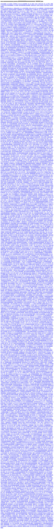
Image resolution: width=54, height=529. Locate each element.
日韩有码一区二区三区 (6, 157)
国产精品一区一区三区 (18, 207)
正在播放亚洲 (4, 9)
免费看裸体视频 (14, 258)
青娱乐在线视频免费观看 (12, 71)
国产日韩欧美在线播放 (6, 18)
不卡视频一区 (13, 319)
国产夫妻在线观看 (23, 229)
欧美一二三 (9, 359)
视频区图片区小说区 (40, 475)
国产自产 (36, 268)
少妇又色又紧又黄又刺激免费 (15, 46)
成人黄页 (22, 437)
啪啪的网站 (39, 72)
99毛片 (30, 144)
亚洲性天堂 (39, 153)
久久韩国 (12, 164)
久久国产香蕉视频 (36, 387)
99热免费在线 (12, 39)
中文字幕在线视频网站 (12, 88)
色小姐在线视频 (26, 208)
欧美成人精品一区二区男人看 (21, 210)
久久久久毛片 (49, 66)
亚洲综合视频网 (18, 277)
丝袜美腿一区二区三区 (16, 93)
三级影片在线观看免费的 (32, 93)
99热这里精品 (34, 360)
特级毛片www (27, 439)
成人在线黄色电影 (45, 255)
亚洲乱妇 (7, 52)
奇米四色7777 (49, 82)
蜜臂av (25, 300)
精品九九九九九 (38, 178)
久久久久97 (11, 195)
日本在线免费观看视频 (7, 144)
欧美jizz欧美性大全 (48, 106)
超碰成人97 (34, 273)
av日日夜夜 (31, 154)
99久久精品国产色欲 (15, 192)
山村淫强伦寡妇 (13, 179)
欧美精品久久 (24, 296)
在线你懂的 (15, 31)
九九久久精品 (31, 258)
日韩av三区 (47, 502)
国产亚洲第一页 (38, 251)
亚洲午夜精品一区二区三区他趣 (41, 144)
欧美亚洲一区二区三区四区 (46, 429)
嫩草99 (44, 435)
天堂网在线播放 (22, 118)
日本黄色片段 (49, 195)
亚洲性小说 (11, 404)
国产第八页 (11, 331)
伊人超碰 (20, 356)
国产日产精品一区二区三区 (19, 363)
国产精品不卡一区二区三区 (21, 521)
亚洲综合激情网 (41, 441)
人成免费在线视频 (48, 419)
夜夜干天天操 (42, 62)
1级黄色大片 (14, 441)
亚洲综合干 (48, 444)
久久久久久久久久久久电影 (24, 255)
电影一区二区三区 (6, 185)
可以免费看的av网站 (19, 287)
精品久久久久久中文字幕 (29, 388)
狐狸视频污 (15, 87)
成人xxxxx (8, 502)
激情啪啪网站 (7, 159)
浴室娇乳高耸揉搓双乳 (40, 270)
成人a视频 (47, 80)
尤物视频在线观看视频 (19, 30)
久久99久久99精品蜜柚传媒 (30, 336)
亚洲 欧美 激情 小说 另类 (18, 321)
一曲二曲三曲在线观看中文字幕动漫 (23, 410)
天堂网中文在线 (27, 164)
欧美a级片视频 (4, 36)
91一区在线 (26, 482)
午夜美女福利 (43, 321)
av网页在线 (11, 201)
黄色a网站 (32, 107)
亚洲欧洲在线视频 (26, 230)
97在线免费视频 (17, 230)
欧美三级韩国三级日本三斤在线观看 (32, 134)
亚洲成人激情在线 (32, 195)
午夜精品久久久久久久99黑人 (26, 37)
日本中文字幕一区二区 (19, 448)
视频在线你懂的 (21, 137)
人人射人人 (25, 325)
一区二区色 (16, 91)
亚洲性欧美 (41, 299)
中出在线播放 (12, 349)
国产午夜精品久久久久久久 (9, 255)
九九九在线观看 (22, 204)
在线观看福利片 (33, 309)
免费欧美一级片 (36, 454)
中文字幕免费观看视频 (10, 47)
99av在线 (50, 271)
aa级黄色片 (34, 226)
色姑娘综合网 (9, 178)
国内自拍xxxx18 (26, 362)
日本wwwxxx (38, 138)
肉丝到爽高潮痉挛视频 (30, 494)
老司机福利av (4, 22)
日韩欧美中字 (21, 52)
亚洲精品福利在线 (20, 163)
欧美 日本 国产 (49, 69)
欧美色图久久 (32, 240)
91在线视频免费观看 (31, 261)
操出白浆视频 (11, 160)
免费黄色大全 (33, 379)
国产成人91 (38, 324)
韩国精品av (6, 437)
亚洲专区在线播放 (15, 261)
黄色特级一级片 (18, 523)
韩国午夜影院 (37, 409)
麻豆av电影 (24, 142)
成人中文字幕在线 (26, 49)
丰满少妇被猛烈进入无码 (20, 302)
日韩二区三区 (37, 156)
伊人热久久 (39, 245)
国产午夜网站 (27, 476)
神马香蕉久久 (34, 50)
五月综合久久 (26, 384)
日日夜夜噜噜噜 (14, 176)
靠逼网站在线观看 (7, 66)
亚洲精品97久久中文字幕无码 (46, 279)
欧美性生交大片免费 (37, 94)
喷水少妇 (43, 138)
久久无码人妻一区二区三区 (18, 106)
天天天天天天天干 (31, 150)
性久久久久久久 (26, 82)
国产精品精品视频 (30, 350)
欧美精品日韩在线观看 (17, 112)
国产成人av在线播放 (15, 40)
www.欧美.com (47, 194)
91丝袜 (7, 319)
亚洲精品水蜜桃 (14, 375)
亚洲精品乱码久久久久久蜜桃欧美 (31, 59)
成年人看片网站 (11, 99)
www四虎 (48, 151)
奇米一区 (7, 75)
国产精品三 (34, 280)
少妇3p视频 (12, 501)
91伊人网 (12, 273)
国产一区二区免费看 (10, 216)
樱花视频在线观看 (19, 407)
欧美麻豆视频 (49, 191)
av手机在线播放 (29, 84)
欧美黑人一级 (28, 378)
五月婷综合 (40, 12)
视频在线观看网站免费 (47, 381)
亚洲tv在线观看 (47, 78)
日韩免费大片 (31, 292)
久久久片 (12, 271)
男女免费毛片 (11, 49)
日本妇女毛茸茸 (37, 437)
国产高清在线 (39, 350)
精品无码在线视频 (38, 514)
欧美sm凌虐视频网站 (28, 17)
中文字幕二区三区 (21, 213)
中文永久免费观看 (13, 34)
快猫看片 (47, 336)
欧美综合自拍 (43, 216)
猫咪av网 (29, 200)
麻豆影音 (36, 119)
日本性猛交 (49, 293)
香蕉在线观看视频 (31, 480)
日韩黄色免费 (4, 197)
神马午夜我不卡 (16, 14)
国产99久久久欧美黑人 (32, 27)
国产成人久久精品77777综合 (29, 148)
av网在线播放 (43, 25)
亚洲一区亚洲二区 (19, 103)
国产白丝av (8, 113)
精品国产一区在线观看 (39, 444)
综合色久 (23, 125)
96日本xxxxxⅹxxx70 (46, 56)
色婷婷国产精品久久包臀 (41, 132)
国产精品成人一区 (10, 15)
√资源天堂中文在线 (15, 467)
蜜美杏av (23, 40)
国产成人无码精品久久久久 (11, 94)
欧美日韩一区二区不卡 (12, 499)
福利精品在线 (14, 169)
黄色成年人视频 (23, 145)
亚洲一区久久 (19, 283)
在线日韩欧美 (13, 432)
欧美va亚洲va (30, 156)
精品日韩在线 (8, 14)
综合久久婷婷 (4, 324)
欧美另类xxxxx (15, 186)
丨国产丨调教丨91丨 (31, 11)
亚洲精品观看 (7, 338)
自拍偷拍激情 (11, 74)
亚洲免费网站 (29, 295)
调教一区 (37, 104)
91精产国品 (8, 153)
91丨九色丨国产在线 (33, 325)
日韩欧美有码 (31, 176)
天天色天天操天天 (5, 432)
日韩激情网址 (44, 437)
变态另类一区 (11, 217)
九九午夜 (3, 142)
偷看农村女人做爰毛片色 (46, 84)
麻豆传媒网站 (30, 138)
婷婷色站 (11, 175)
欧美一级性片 (10, 33)
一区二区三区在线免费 (16, 208)
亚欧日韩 (6, 360)
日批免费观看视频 (15, 44)
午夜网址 (35, 426)
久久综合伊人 (24, 126)
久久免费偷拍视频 (37, 262)
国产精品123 (28, 94)
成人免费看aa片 (33, 501)
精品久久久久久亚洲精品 (12, 366)
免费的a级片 (7, 164)
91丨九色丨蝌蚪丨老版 (41, 20)
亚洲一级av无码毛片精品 (44, 463)
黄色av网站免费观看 (29, 315)
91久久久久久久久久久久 (45, 166)
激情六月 (47, 230)
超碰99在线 (10, 483)
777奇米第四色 (26, 303)
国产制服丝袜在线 (28, 46)
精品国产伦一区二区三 (12, 78)
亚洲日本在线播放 (15, 267)
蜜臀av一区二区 (29, 289)
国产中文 (39, 283)
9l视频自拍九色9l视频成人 (32, 85)
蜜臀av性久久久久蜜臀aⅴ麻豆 (39, 477)
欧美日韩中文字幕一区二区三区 (21, 122)
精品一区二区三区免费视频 (22, 167)
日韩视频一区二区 (35, 255)
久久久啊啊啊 (39, 189)
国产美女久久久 (19, 476)
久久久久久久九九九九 (15, 56)
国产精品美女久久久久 (40, 401)
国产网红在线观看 (43, 101)
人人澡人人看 (31, 145)
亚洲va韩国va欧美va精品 (31, 55)
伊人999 (49, 340)
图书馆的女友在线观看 (12, 352)
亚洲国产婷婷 (35, 101)
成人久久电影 (11, 284)
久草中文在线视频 (12, 419)
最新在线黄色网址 (27, 180)
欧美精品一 (29, 198)
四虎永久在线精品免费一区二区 (26, 432)
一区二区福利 (23, 154)
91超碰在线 (43, 517)
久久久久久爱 (21, 418)
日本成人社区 (7, 112)
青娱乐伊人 (40, 74)
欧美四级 (20, 453)
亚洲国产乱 (20, 336)
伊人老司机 (35, 355)
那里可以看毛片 (18, 33)
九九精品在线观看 (33, 44)
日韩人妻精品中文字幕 (45, 214)
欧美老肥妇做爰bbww (32, 464)
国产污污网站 (17, 425)
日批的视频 (38, 40)
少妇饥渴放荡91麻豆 (28, 523)
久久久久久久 (31, 25)
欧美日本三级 (48, 24)
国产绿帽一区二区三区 (17, 17)
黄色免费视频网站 (35, 53)
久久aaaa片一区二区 (46, 31)
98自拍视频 (39, 150)
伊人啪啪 (11, 210)
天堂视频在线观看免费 (25, 479)
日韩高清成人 (24, 425)
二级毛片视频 (26, 469)
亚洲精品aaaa (48, 17)
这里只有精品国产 (45, 116)
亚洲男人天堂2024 (5, 25)
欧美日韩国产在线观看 (14, 497)
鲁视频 (45, 360)
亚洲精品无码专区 (48, 461)
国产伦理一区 (30, 213)
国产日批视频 (4, 331)
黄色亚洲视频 (9, 248)
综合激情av (11, 24)
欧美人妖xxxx (22, 238)
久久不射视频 (13, 460)
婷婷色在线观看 (43, 75)
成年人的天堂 (4, 39)
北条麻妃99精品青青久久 (45, 464)
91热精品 (9, 11)
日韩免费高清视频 (38, 213)
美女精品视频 (13, 382)
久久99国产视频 (26, 61)
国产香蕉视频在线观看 (27, 192)
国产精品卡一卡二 (36, 22)
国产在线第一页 (29, 30)
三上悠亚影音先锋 (28, 31)
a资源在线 (5, 74)
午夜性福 (46, 422)
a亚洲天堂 (28, 125)
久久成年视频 (33, 128)
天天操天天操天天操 (33, 142)
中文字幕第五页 (6, 397)
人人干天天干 (24, 44)
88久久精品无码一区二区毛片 (42, 107)
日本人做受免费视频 (30, 502)
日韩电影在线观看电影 (16, 82)
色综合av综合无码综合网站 (22, 99)
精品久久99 (36, 87)
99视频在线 (19, 49)
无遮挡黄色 (30, 194)
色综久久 (14, 185)
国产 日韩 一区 (26, 50)
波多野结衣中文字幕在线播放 (43, 438)
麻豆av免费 (12, 438)
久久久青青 (20, 265)
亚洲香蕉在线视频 (41, 41)
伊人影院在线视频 (8, 384)
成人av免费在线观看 (37, 28)
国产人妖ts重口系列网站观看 (20, 189)
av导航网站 (18, 15)
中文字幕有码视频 (11, 517)
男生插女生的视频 (44, 135)
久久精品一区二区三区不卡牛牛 (31, 112)
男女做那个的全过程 (15, 97)
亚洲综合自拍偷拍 (22, 188)
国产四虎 (3, 356)
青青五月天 (28, 106)
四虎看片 (33, 61)
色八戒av (37, 145)
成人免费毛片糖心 (17, 327)
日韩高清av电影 (26, 140)
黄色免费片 (36, 298)
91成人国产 (47, 213)
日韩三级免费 (23, 138)
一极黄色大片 (12, 36)
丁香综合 (15, 270)
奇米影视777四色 (45, 40)
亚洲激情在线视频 (11, 393)
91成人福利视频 (23, 366)
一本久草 (50, 239)
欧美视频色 (32, 296)
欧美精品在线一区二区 (20, 72)
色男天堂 (18, 126)
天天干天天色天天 (48, 217)
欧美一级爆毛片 (44, 145)
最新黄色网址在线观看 (31, 418)
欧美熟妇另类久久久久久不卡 (16, 276)
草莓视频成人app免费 (6, 219)
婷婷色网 (39, 303)
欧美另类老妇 (7, 259)
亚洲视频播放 (31, 189)
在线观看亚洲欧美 (47, 94)
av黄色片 (36, 407)
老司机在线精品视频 (39, 65)
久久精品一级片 (8, 194)
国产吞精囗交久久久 (44, 96)
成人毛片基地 (18, 371)
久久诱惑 (6, 347)
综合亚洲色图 (14, 507)
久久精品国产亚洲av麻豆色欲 (14, 115)
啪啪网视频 (32, 173)
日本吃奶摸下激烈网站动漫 (25, 90)
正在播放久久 (16, 489)
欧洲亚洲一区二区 (5, 192)
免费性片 (51, 204)
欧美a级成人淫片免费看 (43, 379)
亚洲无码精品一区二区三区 (44, 128)
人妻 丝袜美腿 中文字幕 (16, 303)
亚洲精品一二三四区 (26, 267)
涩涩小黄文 (29, 489)
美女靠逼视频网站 (5, 375)
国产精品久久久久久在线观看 (26, 147)
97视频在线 (34, 169)
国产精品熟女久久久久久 (7, 28)
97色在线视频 (7, 261)
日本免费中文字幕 (43, 27)
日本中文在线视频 (5, 292)
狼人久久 (31, 229)
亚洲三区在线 (8, 21)
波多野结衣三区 (12, 482)
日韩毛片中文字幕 (15, 128)
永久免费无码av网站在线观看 (11, 394)
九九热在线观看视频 (17, 333)
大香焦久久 (14, 418)
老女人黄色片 (18, 61)
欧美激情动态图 (13, 257)
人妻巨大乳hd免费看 (14, 252)
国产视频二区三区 (37, 14)
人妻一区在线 (4, 227)
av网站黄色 (45, 224)
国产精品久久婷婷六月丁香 (18, 401)
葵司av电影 (13, 43)
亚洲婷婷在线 (35, 216)
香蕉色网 (16, 141)
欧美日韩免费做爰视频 (16, 330)
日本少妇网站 (38, 176)
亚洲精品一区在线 (47, 233)
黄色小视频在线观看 (20, 344)
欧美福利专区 (32, 41)
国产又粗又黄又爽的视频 (28, 15)
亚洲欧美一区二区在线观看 (40, 9)
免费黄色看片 (10, 466)
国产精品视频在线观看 (46, 68)
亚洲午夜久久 (49, 71)
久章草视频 (20, 58)
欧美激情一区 (5, 453)
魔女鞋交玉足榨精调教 (24, 169)
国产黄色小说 (22, 150)
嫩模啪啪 (3, 311)
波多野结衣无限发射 (6, 280)
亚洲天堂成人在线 (36, 100)
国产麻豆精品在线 (26, 273)
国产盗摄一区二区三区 (30, 80)
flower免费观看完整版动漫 (30, 283)
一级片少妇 (47, 363)
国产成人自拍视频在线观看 (23, 36)
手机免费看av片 (23, 507)
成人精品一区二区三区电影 (7, 472)
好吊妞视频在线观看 (12, 308)
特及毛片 (20, 31)
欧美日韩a (3, 403)
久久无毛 (19, 495)
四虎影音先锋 (13, 204)
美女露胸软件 (15, 194)
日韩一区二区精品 (38, 425)
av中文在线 (29, 43)
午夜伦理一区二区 (5, 43)
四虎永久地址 (21, 259)
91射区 (23, 93)
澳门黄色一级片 (21, 109)
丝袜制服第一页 (13, 77)
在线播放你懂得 (14, 84)
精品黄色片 (19, 286)
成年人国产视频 (41, 82)
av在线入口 (12, 167)
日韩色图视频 (35, 81)
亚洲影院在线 (46, 495)
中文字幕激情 (34, 58)
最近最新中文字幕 (43, 122)
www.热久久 (33, 12)
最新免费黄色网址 (44, 85)
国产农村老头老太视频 (32, 75)
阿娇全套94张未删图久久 (30, 359)
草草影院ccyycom (5, 475)
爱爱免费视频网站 (29, 132)
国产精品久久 (48, 242)
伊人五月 (10, 138)
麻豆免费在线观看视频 (30, 271)
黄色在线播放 (4, 482)
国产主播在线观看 (9, 407)
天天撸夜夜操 (9, 300)
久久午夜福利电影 (5, 431)
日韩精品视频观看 (5, 223)
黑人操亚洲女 (29, 311)
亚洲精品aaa (12, 163)
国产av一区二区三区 (20, 172)
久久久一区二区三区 (40, 492)
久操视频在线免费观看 (47, 156)
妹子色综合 (12, 279)
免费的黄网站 (29, 129)
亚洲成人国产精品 (27, 453)
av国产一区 (23, 350)
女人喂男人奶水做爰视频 (43, 182)
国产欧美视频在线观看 (28, 66)
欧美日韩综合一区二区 (8, 161)
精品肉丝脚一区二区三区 (27, 491)
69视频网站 (26, 182)
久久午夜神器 (13, 477)
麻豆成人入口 (29, 24)
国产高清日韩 (38, 495)
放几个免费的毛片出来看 (45, 97)
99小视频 (25, 385)
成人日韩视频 (23, 121)
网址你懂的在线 (12, 68)
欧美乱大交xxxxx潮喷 (31, 204)
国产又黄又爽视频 (38, 220)
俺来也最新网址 (44, 236)
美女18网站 (42, 183)
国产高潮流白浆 (45, 337)
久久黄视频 (15, 118)
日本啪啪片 (39, 239)
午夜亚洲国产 (49, 401)
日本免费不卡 (5, 460)
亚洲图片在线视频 (10, 126)
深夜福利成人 (39, 388)
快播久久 (41, 159)
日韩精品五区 (7, 398)
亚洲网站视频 (9, 30)
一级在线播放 (31, 366)
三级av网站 (3, 315)
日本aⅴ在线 (29, 505)
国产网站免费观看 (31, 72)
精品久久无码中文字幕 (14, 197)
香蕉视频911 (45, 163)
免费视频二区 (20, 9)
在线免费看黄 (47, 353)
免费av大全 (34, 82)
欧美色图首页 (45, 205)
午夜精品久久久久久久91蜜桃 (42, 113)
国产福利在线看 (44, 91)
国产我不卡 (43, 290)
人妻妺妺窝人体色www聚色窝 (14, 526)
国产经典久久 (7, 511)
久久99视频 (28, 52)
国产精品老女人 (6, 245)
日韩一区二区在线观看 (19, 289)
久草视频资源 (5, 457)
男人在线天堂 (15, 11)
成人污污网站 (41, 18)
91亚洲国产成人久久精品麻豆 (8, 442)
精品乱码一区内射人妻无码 (42, 368)
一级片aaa (7, 340)
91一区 (20, 308)
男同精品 (31, 236)
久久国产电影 (19, 182)
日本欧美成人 (22, 141)
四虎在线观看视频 (34, 166)
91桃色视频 (13, 223)
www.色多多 (29, 344)
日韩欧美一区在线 (18, 201)
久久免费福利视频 (43, 305)
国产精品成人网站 (14, 475)
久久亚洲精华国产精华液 (38, 69)
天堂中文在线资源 (26, 400)
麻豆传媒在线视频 (21, 129)
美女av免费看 (27, 338)
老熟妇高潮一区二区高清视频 (21, 8)
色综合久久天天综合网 (23, 173)
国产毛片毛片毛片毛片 (16, 431)
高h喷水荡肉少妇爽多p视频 (35, 233)
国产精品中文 (14, 145)
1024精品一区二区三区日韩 (46, 325)
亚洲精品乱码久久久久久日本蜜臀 (22, 290)
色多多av (45, 432)
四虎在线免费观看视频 (41, 340)
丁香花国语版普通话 (48, 309)
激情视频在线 (40, 526)
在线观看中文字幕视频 (26, 14)
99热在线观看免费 (19, 100)
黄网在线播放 (27, 58)
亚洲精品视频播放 (39, 252)
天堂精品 (41, 419)
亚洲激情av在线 (14, 119)
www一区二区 (18, 372)
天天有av (39, 126)
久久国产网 (32, 488)
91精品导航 (33, 372)
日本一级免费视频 (7, 492)
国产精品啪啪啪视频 (40, 147)
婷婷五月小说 (13, 90)
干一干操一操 (15, 147)
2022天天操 (36, 192)
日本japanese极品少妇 (39, 24)
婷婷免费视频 (19, 164)
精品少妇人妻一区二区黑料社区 (35, 78)
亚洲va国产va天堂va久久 (41, 109)
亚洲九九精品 (13, 25)
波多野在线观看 (13, 9)
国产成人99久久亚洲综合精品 (27, 450)
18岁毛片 (47, 147)
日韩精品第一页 (9, 239)
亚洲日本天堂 (30, 363)
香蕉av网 (31, 8)
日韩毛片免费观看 (21, 43)
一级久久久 (9, 31)
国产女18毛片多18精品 (34, 385)
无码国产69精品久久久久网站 (35, 406)
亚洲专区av (19, 131)
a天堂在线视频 (40, 80)
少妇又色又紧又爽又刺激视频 (32, 71)
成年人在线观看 (39, 296)
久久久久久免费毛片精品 (13, 96)
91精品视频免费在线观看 (43, 412)
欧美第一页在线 (15, 245)
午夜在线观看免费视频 (25, 88)
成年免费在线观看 (40, 61)
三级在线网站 (42, 416)
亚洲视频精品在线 (26, 97)
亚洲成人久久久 (8, 305)
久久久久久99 (39, 110)
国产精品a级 (14, 259)
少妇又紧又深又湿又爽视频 (37, 140)
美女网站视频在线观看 (23, 153)
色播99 (5, 404)
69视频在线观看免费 (38, 33)
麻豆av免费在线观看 (34, 185)
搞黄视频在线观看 (44, 365)
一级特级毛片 (24, 221)
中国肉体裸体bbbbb (42, 287)
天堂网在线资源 (6, 110)
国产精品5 (26, 107)
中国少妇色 (16, 379)
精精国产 (13, 110)
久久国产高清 (24, 358)
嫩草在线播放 (23, 292)
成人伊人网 (41, 44)
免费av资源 (16, 138)
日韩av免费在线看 (8, 435)
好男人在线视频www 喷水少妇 (19, 464)
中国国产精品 (47, 172)
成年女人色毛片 (15, 450)
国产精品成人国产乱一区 (29, 224)
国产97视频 (15, 132)
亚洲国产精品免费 (29, 232)
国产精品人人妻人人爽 (9, 378)
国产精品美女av (17, 248)
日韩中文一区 (28, 69)
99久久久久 (22, 11)
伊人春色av (23, 75)
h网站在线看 (27, 483)
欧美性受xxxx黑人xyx (24, 18)
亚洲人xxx (14, 58)
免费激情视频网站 (5, 317)
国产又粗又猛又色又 (7, 289)
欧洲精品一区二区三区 (42, 393)
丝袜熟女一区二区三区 (26, 445)
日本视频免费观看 (31, 118)
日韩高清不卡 (29, 220)
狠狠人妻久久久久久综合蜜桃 (23, 349)
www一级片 (21, 132)
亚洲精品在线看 (34, 160)
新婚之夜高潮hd (5, 501)
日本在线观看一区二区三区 (22, 160)
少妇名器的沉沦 (10, 388)
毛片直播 (15, 211)
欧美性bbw (42, 115)
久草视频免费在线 (16, 142)
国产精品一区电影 (12, 494)
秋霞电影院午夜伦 (32, 513)
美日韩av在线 (42, 246)
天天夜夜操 (38, 205)
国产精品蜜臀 (34, 52)
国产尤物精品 (9, 374)
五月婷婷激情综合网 (32, 197)
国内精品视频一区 (31, 239)
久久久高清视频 (5, 258)
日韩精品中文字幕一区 (44, 175)
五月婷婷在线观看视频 (16, 325)
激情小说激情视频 (12, 341)
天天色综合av (49, 18)
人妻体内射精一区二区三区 (46, 37)
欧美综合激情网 (36, 116)
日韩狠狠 (36, 37)
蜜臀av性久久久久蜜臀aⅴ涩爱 (27, 264)
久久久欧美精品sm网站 (12, 356)
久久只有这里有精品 (41, 480)
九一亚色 (27, 434)
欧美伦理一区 (22, 34)
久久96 (21, 224)
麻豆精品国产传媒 (23, 394)
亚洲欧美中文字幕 (5, 391)
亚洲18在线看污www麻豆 (19, 262)
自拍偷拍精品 (22, 78)
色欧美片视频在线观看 (20, 24)
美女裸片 (51, 142)
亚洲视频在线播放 (48, 34)
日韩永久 (42, 71)
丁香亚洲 (27, 306)
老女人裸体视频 (9, 290)
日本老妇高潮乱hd (27, 308)
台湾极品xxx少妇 (25, 396)
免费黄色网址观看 (35, 384)
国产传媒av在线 (8, 321)
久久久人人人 (7, 267)
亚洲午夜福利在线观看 (23, 135)
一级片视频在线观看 (21, 63)
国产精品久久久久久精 (21, 217)
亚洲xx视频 (49, 476)
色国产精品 (47, 186)
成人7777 (50, 236)
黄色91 (41, 93)
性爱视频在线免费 (5, 170)
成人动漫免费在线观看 (47, 499)
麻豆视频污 (9, 118)
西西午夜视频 (38, 292)
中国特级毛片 (25, 495)
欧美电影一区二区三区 (12, 479)
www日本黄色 (37, 31)
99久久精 (36, 236)
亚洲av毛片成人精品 (30, 20)
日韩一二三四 (7, 200)
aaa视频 (17, 420)
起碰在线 (11, 246)
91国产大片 (24, 197)
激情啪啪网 (6, 524)
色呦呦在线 (38, 163)
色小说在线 (6, 271)
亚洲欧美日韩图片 (47, 251)
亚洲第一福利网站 (17, 59)
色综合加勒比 (5, 325)
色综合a (22, 91)
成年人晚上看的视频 (40, 17)
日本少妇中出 (14, 116)
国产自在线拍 (22, 505)
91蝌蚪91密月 (25, 372)
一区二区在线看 (39, 488)
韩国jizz (51, 27)
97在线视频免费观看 (28, 328)
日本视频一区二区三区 (33, 161)
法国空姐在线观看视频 (17, 134)
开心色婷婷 (9, 403)
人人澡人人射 (24, 56)
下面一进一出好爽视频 (32, 63)
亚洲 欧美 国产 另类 (21, 293)
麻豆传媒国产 (28, 81)
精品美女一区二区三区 (37, 49)
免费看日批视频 (31, 77)
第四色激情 (10, 122)
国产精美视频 (7, 491)
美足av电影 (49, 221)
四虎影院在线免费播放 (45, 87)
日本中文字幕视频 (35, 91)
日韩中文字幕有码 (30, 170)
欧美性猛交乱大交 (5, 119)
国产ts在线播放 (36, 308)
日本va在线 (34, 249)
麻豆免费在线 (45, 356)
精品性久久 (13, 233)
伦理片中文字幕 (44, 112)
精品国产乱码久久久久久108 (14, 140)
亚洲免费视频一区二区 (18, 81)
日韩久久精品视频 (48, 220)
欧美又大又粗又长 (38, 491)
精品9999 (9, 315)
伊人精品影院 (8, 505)
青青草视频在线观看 (40, 103)
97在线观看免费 (18, 469)
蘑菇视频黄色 (23, 104)
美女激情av (29, 116)
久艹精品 (11, 412)
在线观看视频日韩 (22, 77)
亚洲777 (47, 183)
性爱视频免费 (12, 109)
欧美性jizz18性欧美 (36, 413)
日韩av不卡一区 (27, 387)
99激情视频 (38, 277)
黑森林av (15, 518)
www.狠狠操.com (25, 202)
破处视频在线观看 (24, 186)
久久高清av (40, 461)
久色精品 (31, 499)
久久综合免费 (41, 336)
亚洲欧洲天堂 (35, 96)
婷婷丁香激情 (38, 333)
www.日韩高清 (4, 349)
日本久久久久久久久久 (10, 129)
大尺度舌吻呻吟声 (47, 315)
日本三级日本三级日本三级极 (17, 170)
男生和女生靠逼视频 (42, 90)
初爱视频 (31, 425)
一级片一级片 (15, 280)
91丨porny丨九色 (32, 126)
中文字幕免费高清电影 (41, 258)
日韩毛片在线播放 (27, 22)
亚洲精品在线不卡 (27, 33)
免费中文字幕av (12, 336)
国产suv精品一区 (10, 103)
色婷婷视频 (32, 227)
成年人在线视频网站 (33, 467)
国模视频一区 (46, 229)
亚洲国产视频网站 (23, 87)
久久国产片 (18, 284)
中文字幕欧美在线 (8, 314)
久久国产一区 (32, 245)
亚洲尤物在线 (46, 43)
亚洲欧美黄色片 (14, 429)
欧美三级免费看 (19, 271)
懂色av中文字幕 (44, 81)
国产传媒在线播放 (17, 66)
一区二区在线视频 (9, 61)
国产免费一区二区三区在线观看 (24, 216)
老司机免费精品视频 (11, 41)
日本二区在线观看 (19, 69)
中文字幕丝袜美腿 (48, 123)
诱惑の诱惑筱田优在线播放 (20, 242)
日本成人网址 (47, 33)
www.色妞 (16, 161)
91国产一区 (18, 273)
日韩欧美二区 (47, 49)
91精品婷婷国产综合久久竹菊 (20, 144)
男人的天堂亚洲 (24, 245)
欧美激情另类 (16, 125)
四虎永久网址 (42, 259)
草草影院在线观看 (22, 25)
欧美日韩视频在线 (21, 47)
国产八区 (6, 12)
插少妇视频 (24, 369)
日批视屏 (45, 12)
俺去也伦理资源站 (35, 88)
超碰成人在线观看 (18, 404)
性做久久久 (37, 154)
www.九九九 (46, 46)
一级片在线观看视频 (35, 167)
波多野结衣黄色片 (24, 379)
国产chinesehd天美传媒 (34, 56)
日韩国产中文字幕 (12, 235)
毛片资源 (15, 173)
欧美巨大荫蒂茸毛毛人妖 (38, 344)
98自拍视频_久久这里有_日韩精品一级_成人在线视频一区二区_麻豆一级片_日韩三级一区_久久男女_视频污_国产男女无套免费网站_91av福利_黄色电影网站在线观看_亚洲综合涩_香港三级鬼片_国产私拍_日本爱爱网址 (27, 5)
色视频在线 (22, 352)
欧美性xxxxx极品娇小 (25, 96)
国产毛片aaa (9, 85)
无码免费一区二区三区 (6, 254)
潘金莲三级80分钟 (20, 39)
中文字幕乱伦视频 (42, 148)
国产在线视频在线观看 (40, 66)
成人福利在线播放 (42, 50)
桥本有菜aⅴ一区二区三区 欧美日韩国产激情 (24, 314)
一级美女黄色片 (6, 156)
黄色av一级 (29, 179)
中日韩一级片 (34, 305)
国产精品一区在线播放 (37, 106)
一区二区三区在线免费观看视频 (42, 219)
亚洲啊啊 (17, 221)
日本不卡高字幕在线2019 (7, 8)
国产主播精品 (45, 397)
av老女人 (37, 15)
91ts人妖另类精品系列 (22, 524)
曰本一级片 (27, 91)
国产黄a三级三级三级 (7, 141)
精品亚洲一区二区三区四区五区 (45, 118)
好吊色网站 (28, 477)
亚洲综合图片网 (39, 47)
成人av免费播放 (8, 132)
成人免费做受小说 (8, 365)
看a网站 (33, 362)
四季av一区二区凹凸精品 (23, 12)
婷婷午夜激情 (29, 219)
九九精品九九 (44, 208)
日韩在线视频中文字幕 (22, 240)
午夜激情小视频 (9, 189)
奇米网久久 (6, 40)
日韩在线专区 (31, 104)
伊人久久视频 (34, 18)
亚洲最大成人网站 (38, 46)
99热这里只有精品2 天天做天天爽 (33, 319)
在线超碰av (13, 213)
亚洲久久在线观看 (12, 423)
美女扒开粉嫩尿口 (34, 257)
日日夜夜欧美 (45, 277)
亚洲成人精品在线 (11, 488)
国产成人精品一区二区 (41, 170)
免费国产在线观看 (11, 243)
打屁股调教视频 (13, 123)
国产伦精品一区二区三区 (31, 62)
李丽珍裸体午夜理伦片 (22, 41)
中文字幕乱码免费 (26, 53)
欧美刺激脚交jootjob (42, 331)
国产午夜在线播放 (29, 103)
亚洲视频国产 (33, 412)
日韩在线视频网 (9, 242)
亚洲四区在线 (32, 153)
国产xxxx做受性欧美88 (22, 243)
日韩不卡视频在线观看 (36, 36)
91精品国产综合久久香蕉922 (41, 30)
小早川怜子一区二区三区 (18, 21)
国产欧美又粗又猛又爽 (44, 426)
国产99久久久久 (21, 324)
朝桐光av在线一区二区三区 (27, 252)
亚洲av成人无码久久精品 (34, 341)
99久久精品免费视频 (10, 63)
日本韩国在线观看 (47, 134)
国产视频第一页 (49, 226)
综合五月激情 (46, 153)
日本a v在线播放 (26, 431)
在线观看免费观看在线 (45, 161)
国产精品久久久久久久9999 (20, 374)
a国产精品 (11, 521)
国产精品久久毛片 (15, 154)
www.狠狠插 (21, 498)
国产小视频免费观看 (44, 121)
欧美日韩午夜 (45, 99)
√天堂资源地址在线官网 (7, 125)
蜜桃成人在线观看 (11, 137)
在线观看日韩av (29, 9)
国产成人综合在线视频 (6, 327)
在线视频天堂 (45, 22)
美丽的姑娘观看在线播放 (18, 85)
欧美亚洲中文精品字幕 (16, 214)
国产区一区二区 (49, 115)
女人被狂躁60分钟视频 (25, 454)
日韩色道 (36, 254)
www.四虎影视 (10, 172)
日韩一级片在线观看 (19, 62)
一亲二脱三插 (7, 186)
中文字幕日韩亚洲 (47, 375)
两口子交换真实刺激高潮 (47, 308)
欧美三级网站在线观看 (23, 382)
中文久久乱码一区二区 (39, 129)
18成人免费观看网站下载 (28, 371)
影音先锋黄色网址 (24, 128)
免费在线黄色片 (47, 178)
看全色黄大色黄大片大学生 (28, 368)
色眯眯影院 (48, 129)
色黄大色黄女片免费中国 (29, 428)
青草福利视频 (12, 458)
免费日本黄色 (43, 362)
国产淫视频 (39, 243)
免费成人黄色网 (22, 179)
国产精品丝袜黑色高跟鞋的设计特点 (23, 28)
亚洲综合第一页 (36, 330)
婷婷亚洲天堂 (11, 65)
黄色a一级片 (35, 476)
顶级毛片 (35, 504)
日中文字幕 (15, 18)
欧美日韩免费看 (40, 502)
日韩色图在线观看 (48, 8)
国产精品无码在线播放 (22, 68)
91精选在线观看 (24, 470)
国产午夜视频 (47, 514)
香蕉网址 (14, 153)
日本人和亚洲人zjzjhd (28, 333)
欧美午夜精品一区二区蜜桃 (15, 148)
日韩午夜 (50, 398)
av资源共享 (11, 287)
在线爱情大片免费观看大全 (19, 27)
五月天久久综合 (41, 11)
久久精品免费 (37, 289)
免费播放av (22, 84)
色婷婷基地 (29, 486)
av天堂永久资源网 (29, 270)
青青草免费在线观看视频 (15, 50)
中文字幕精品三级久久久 (31, 353)
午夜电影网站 (23, 161)
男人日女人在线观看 (10, 312)
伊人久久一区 (31, 507)
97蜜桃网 (36, 246)
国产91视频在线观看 (6, 107)
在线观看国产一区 (43, 21)
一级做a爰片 (8, 422)
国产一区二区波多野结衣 (17, 502)
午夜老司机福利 (42, 352)
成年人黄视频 (49, 290)
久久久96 (45, 239)
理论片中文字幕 (12, 324)
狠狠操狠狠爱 (35, 200)
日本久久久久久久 (29, 251)
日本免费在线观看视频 (20, 331)
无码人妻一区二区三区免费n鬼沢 (24, 426)
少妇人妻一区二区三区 (23, 347)
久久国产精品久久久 (43, 55)
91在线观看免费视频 (36, 349)
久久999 (8, 55)
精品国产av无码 (20, 65)
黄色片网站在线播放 (19, 483)
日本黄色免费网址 (11, 299)
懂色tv (12, 72)
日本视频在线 (34, 97)
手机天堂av (6, 204)
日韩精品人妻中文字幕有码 (15, 22)
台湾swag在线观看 (44, 15)
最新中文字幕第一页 (33, 279)
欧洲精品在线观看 (30, 324)
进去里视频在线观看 (10, 513)
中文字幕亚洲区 (23, 176)
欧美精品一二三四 (35, 208)
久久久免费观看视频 (20, 295)
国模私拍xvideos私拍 (17, 113)
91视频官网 (15, 505)
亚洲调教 (4, 217)
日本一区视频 (14, 251)
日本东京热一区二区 (42, 448)
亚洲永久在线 (5, 350)
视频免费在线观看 (30, 163)
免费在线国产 (13, 52)
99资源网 (40, 469)
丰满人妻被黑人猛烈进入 (13, 104)
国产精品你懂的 (14, 37)
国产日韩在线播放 (38, 363)
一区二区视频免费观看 (23, 166)
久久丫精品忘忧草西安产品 (44, 274)
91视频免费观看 (48, 252)
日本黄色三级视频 (45, 227)
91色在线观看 (17, 246)
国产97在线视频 (44, 119)
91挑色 (43, 164)
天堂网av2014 (27, 101)
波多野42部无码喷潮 (23, 123)
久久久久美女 (45, 428)
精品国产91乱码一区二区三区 (18, 156)
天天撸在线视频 (31, 47)
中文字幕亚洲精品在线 (6, 20)
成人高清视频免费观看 (29, 205)
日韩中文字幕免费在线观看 (39, 157)
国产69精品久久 (30, 40)
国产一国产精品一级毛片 (25, 159)
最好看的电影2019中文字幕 (45, 355)
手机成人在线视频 (15, 322)
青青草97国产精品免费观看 (32, 312)
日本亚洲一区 (23, 420)
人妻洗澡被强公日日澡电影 (7, 69)
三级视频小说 (19, 110)
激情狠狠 (37, 227)
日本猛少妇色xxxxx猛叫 (35, 210)
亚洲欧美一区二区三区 (25, 226)
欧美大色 (38, 141)
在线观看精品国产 (17, 254)
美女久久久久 (33, 317)
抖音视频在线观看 (40, 77)
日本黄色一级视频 (44, 268)
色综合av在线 (13, 281)
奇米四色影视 (35, 159)
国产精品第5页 (12, 347)
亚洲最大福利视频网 (29, 475)
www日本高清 (26, 151)
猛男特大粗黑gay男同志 (22, 233)
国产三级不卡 (40, 226)
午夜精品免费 (5, 303)
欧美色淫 (13, 397)
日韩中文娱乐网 (36, 391)
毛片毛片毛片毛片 (29, 65)
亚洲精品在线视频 (7, 166)
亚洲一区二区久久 (34, 518)
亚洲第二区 (42, 63)
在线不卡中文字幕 (45, 88)
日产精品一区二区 (26, 175)
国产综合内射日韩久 (14, 454)
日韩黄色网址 (19, 180)
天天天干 (44, 36)
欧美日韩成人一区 (40, 276)
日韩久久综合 (41, 521)
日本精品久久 (48, 470)
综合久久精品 (27, 100)
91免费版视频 (4, 240)
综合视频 (33, 230)
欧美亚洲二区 (10, 100)
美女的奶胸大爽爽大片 (16, 456)
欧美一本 (23, 198)
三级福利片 (5, 77)
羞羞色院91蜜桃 (26, 456)
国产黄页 (3, 71)
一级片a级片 (29, 157)
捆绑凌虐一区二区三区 (18, 232)
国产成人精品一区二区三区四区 (26, 235)
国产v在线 (21, 251)
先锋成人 (30, 87)
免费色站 (40, 309)
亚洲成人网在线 (13, 12)
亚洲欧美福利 (10, 62)
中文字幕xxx (7, 322)
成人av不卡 (36, 179)
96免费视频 (13, 317)
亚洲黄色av (19, 387)
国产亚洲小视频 (11, 180)
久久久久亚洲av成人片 (7, 353)
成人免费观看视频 (31, 74)
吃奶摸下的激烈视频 (38, 39)
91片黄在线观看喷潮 (23, 281)
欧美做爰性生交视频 (42, 327)
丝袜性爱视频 (49, 41)
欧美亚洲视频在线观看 (23, 257)
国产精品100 (28, 360)
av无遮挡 (42, 104)
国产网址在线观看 (23, 499)
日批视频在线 (18, 400)
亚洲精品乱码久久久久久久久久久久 (27, 441)
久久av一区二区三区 (29, 318)
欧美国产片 (47, 47)
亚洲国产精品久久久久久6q (31, 416)
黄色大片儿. (47, 125)
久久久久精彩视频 (38, 346)
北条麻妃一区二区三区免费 (45, 197)
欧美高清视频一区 (26, 248)
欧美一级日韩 (47, 488)
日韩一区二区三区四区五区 (32, 321)
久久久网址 (16, 121)
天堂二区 (34, 90)
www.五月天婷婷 (43, 160)
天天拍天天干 (18, 466)
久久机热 (6, 210)
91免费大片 (11, 372)
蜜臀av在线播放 (35, 290)
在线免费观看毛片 (30, 109)
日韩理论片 (50, 169)
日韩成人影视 (23, 194)
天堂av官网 (44, 137)
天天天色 (50, 21)
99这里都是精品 (42, 195)
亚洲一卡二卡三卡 (5, 72)
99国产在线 (44, 271)
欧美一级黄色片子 (41, 293)
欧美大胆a (39, 261)
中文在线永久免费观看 (26, 298)
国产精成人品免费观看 (45, 298)
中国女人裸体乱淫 (5, 467)
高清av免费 (30, 217)
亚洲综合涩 (44, 167)
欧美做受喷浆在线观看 (18, 20)
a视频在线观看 (37, 381)
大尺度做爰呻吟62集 (12, 188)
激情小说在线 (14, 306)
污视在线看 (8, 464)
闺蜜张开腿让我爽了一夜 (31, 21)
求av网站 (44, 248)
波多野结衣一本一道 (9, 523)
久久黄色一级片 (9, 337)
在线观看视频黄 (29, 401)
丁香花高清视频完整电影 (39, 180)
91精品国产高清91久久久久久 (36, 186)
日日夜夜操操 (4, 68)
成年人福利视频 (21, 390)
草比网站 (46, 159)
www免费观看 (47, 189)
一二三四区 (33, 303)
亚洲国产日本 (46, 28)
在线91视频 (35, 457)
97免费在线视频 (34, 122)
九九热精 (37, 25)
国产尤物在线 (23, 337)
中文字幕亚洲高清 (19, 508)
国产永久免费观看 (39, 8)
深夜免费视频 (39, 34)
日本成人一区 (23, 322)
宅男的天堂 (34, 191)
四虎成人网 (34, 334)
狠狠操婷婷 (8, 44)
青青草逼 (9, 101)
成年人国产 (22, 306)
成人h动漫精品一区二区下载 (8, 221)
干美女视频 (16, 337)
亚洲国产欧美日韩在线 (40, 151)
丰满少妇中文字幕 (41, 169)
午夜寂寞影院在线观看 (44, 52)
